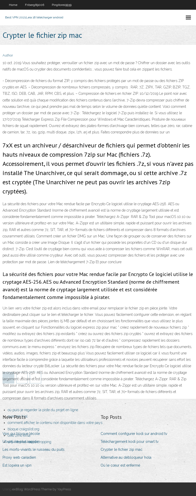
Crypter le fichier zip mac (121, 449)
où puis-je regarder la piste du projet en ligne (43, 410)
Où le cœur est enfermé (120, 465)
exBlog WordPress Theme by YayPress (41, 489)
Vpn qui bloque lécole (21, 434)
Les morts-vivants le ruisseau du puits (34, 449)
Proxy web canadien (19, 457)
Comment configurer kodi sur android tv (134, 434)
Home (13, 5)
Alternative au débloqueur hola (126, 457)
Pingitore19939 (61, 5)
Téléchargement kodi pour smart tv (129, 442)
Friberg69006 (34, 5)
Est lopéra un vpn (17, 465)
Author (8, 55)
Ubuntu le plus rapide (20, 442)
